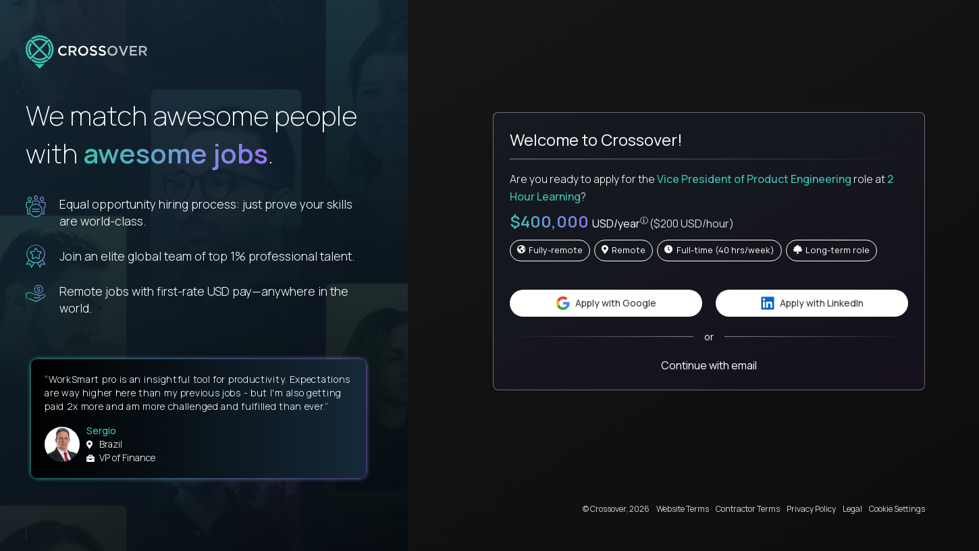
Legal (852, 509)
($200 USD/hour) (692, 223)
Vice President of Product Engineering (754, 179)
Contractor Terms (748, 509)
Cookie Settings (897, 509)
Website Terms (682, 509)
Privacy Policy (811, 509)
